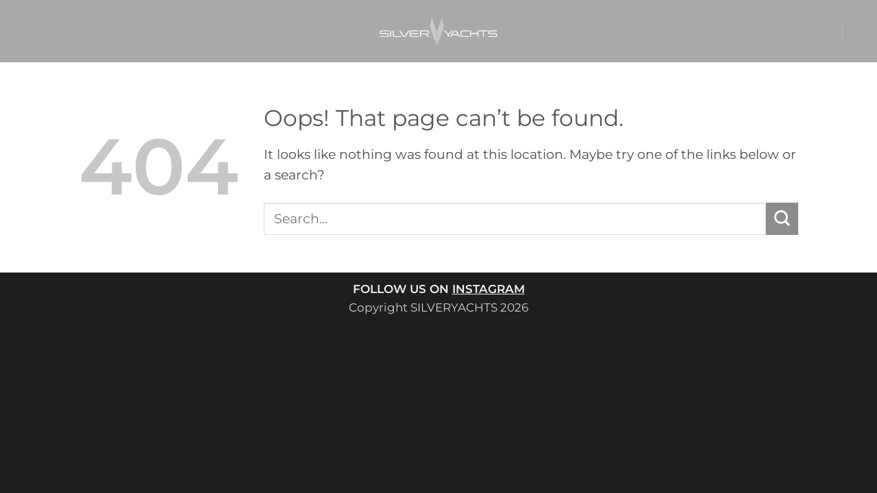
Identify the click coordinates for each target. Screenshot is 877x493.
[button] (803, 31)
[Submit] (782, 219)
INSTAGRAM (488, 288)
